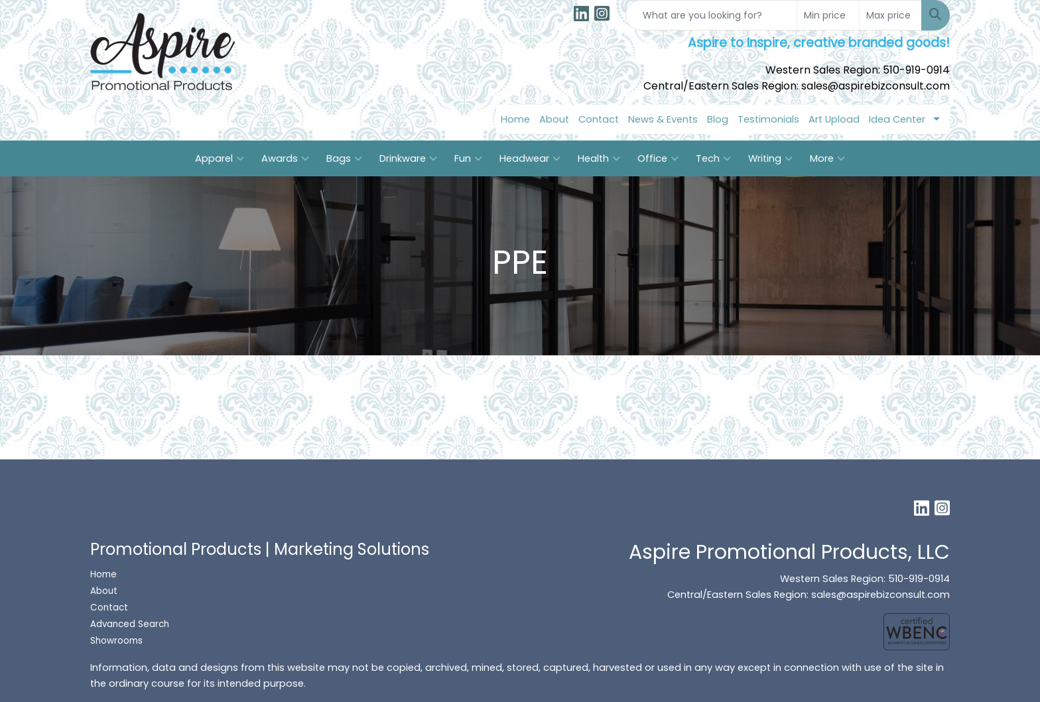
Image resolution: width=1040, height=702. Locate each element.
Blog (717, 119)
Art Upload (834, 119)
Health (599, 158)
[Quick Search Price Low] (828, 15)
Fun (468, 158)
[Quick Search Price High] (890, 15)
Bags (344, 158)
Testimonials (768, 119)
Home (515, 119)
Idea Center (897, 119)
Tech (713, 158)
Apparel (219, 158)
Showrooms (117, 640)
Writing (770, 158)
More (827, 158)
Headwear (529, 158)
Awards (285, 158)
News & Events (663, 119)
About (554, 119)
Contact (598, 119)
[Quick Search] (711, 15)
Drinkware (408, 158)
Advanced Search (129, 624)
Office (658, 158)
